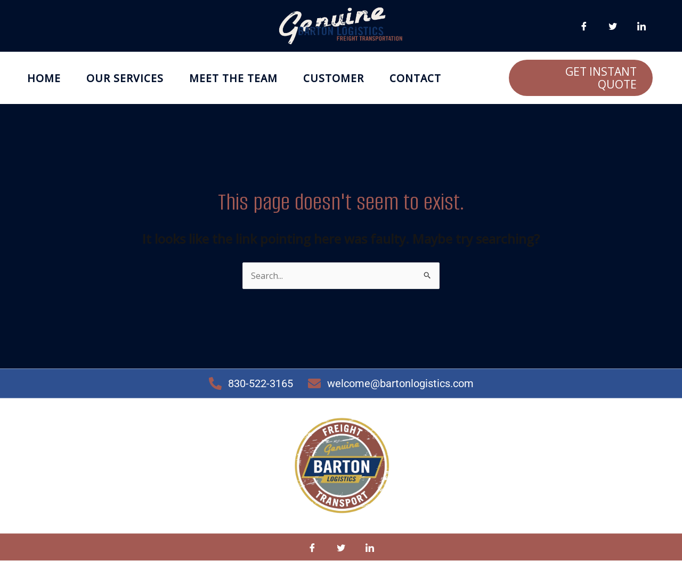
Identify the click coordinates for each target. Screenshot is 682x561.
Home (44, 78)
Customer (333, 78)
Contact (415, 78)
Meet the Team (233, 78)
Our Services (125, 78)
